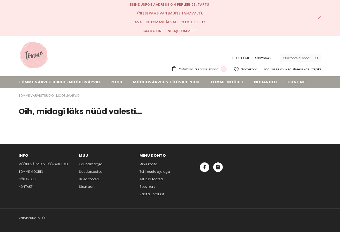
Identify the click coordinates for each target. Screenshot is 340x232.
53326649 (263, 58)
